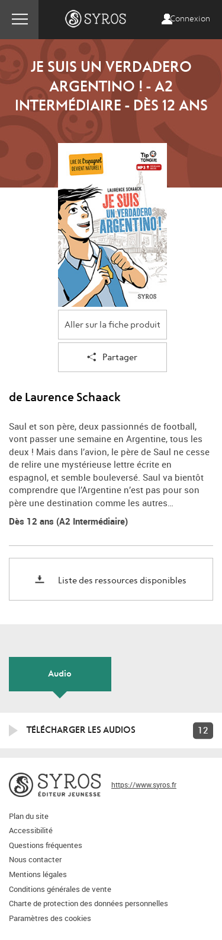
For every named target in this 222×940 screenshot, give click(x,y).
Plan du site (29, 816)
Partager (112, 358)
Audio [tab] (60, 673)
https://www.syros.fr (143, 784)
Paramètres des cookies (50, 918)
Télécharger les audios (81, 730)
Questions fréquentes (45, 845)
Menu (19, 19)
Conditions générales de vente (60, 889)
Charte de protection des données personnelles (88, 903)
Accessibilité (31, 830)
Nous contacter (35, 859)
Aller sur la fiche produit (112, 325)
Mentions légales (38, 874)
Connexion (190, 19)
